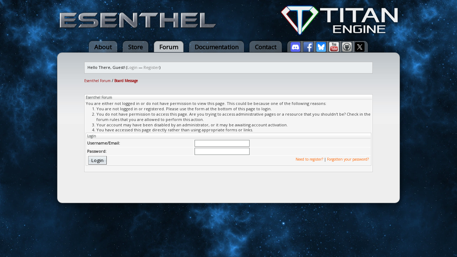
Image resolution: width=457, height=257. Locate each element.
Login (132, 67)
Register (151, 67)
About (103, 47)
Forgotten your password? (348, 159)
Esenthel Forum (97, 80)
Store (135, 47)
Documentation (216, 47)
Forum (168, 47)
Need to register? (309, 159)
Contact (265, 47)
